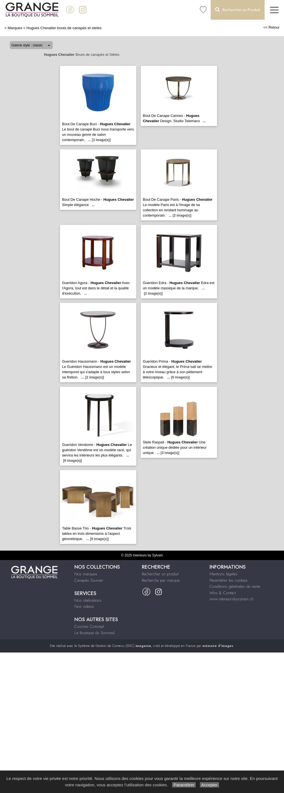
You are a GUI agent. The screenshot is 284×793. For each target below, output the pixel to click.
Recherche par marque (161, 580)
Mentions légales (224, 574)
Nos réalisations (88, 600)
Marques (15, 28)
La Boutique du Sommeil (94, 633)
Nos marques (85, 574)
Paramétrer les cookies (229, 580)
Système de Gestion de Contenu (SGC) (114, 645)
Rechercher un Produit (237, 9)
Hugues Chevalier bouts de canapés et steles (63, 28)
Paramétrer (183, 784)
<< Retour (271, 27)
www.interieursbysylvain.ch (231, 599)
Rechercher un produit (160, 574)
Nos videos (84, 606)
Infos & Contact (223, 593)
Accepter (209, 784)
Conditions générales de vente (235, 586)
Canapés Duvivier (88, 580)
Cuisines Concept (89, 626)
